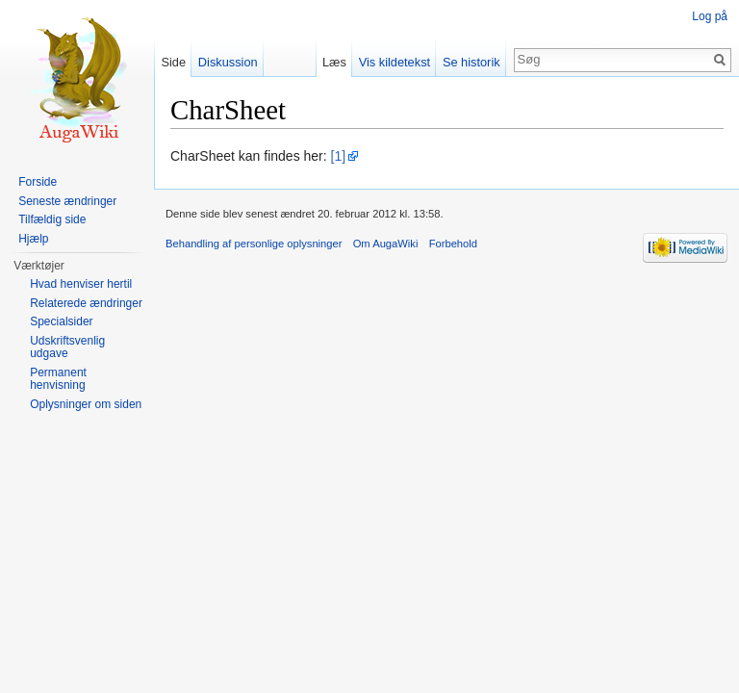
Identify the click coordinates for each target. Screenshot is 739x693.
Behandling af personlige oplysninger (254, 243)
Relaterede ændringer (86, 303)
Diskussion (228, 62)
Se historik (471, 62)
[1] (338, 156)
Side (173, 62)
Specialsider (61, 321)
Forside (37, 182)
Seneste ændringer (67, 201)
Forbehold (453, 243)
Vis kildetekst (394, 62)
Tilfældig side (52, 219)
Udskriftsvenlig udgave (67, 347)
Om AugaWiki (386, 243)
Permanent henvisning (58, 379)
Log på (709, 16)
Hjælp (33, 238)
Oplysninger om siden (85, 404)
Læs (334, 62)
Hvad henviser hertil (81, 284)
